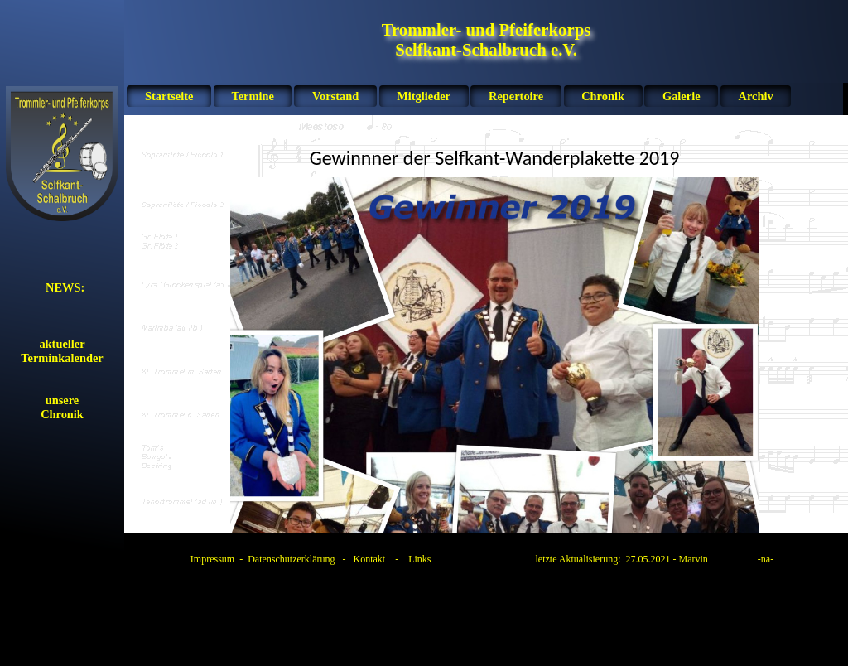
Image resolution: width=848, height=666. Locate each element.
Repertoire (516, 96)
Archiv (756, 96)
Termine (252, 96)
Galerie (681, 96)
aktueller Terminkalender (62, 350)
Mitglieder (423, 96)
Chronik (602, 96)
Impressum (212, 559)
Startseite (169, 96)
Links (419, 559)
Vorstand (335, 96)
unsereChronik (62, 407)
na (765, 559)
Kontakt (369, 559)
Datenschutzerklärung (291, 559)
